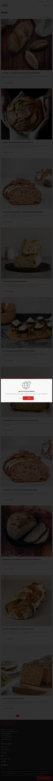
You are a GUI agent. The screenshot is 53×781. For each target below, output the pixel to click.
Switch (28, 398)
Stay (20, 398)
